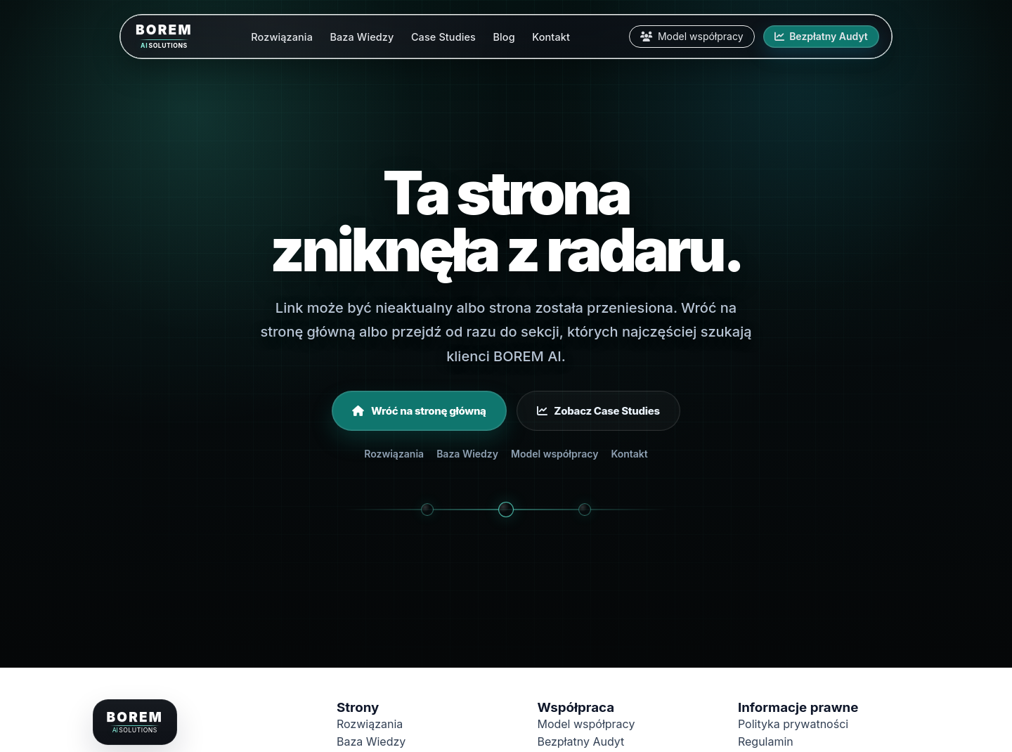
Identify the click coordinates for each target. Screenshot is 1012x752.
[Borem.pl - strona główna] (134, 722)
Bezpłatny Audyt (821, 36)
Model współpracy (692, 36)
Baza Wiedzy (362, 37)
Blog (503, 37)
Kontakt (551, 37)
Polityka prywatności (793, 724)
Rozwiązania (282, 37)
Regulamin (765, 741)
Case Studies (443, 37)
